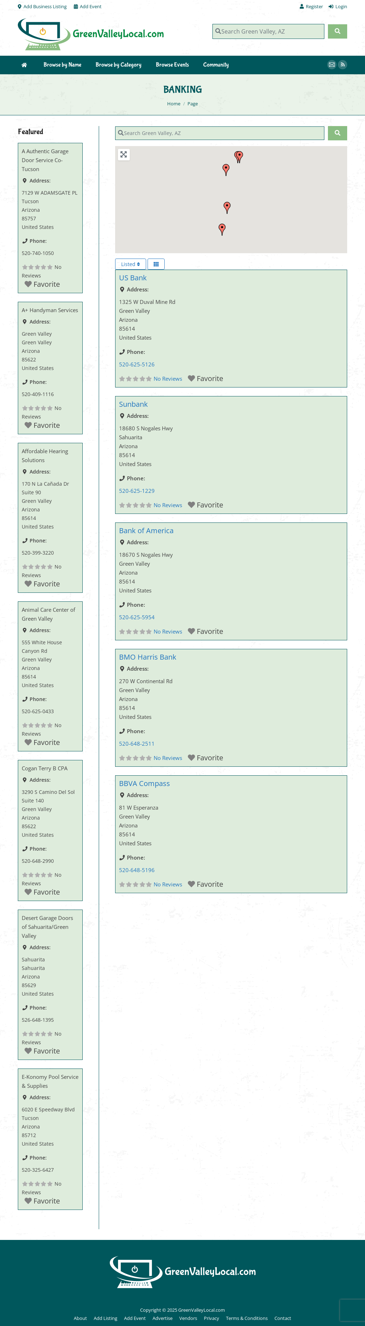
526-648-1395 (38, 1019)
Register (311, 6)
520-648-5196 (137, 870)
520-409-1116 (38, 394)
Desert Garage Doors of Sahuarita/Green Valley (47, 926)
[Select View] (156, 264)
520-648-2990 (38, 860)
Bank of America (146, 530)
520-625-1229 (137, 490)
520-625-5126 (137, 364)
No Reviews (168, 378)
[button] (226, 170)
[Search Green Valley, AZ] (268, 31)
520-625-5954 (137, 617)
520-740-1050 (38, 253)
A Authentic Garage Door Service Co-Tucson (45, 159)
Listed (130, 264)
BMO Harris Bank (147, 657)
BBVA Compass (144, 783)
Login (338, 6)
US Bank (133, 277)
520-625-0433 (38, 711)
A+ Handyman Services (50, 310)
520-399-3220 (38, 552)
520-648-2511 (137, 743)
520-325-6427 (38, 1169)
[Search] (337, 31)
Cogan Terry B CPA (44, 768)
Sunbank (133, 404)
